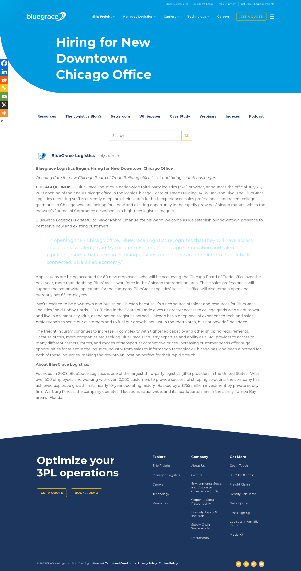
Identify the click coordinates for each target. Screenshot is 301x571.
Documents (200, 538)
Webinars (207, 116)
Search (145, 136)
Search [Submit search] (187, 136)
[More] (4, 113)
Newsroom (120, 116)
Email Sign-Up (240, 513)
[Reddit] (4, 80)
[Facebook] (4, 63)
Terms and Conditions (120, 563)
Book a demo (86, 493)
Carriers (170, 16)
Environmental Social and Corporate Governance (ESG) (206, 487)
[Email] (4, 96)
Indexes (233, 116)
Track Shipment (226, 3)
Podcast (256, 116)
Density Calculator (177, 3)
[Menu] (272, 16)
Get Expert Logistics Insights (257, 3)
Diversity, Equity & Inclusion (204, 514)
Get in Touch (239, 466)
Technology (196, 16)
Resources (46, 116)
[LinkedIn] (261, 564)
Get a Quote (251, 16)
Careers (223, 16)
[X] (4, 105)
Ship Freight (102, 16)
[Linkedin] (4, 71)
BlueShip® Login (202, 3)
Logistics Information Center (245, 523)
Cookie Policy (168, 563)
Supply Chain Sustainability (200, 526)
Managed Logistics (138, 16)
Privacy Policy (147, 563)
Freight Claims (240, 484)
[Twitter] (238, 564)
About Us (198, 466)
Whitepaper (150, 116)
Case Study (180, 116)
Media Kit (236, 534)
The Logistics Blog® (83, 116)
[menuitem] (103, 16)
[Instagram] (254, 564)
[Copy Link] (4, 88)
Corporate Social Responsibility (203, 501)
